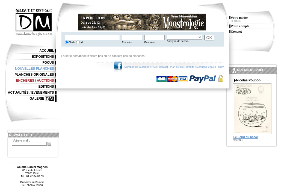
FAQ (154, 66)
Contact (163, 66)
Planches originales (34, 74)
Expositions (43, 57)
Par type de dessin (177, 40)
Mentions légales (206, 66)
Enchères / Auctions (35, 80)
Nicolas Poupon (248, 80)
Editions (46, 86)
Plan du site (177, 66)
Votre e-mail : (21, 140)
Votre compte (240, 26)
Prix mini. (127, 42)
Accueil (46, 51)
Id (81, 42)
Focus (48, 63)
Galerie (36, 98)
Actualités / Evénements (31, 92)
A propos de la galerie (136, 66)
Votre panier (239, 17)
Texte (72, 42)
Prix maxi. (150, 42)
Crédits (190, 66)
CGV (221, 66)
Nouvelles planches (34, 69)
